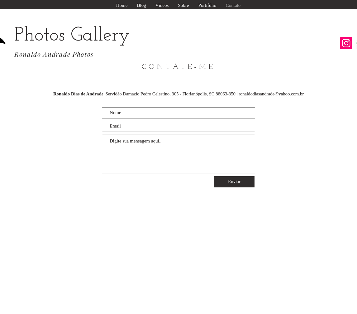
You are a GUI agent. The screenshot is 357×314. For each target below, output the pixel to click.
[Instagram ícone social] (346, 43)
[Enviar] (234, 181)
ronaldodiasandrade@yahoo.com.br (271, 93)
